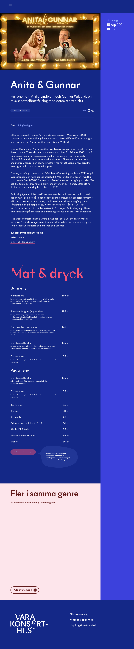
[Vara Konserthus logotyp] (25, 6)
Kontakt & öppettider (82, 620)
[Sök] (95, 6)
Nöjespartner (17, 237)
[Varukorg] (123, 6)
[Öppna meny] (10, 6)
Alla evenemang (79, 614)
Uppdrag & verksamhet (83, 625)
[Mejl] (92, 110)
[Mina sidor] (116, 6)
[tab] (12, 126)
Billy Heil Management (22, 242)
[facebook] (89, 110)
